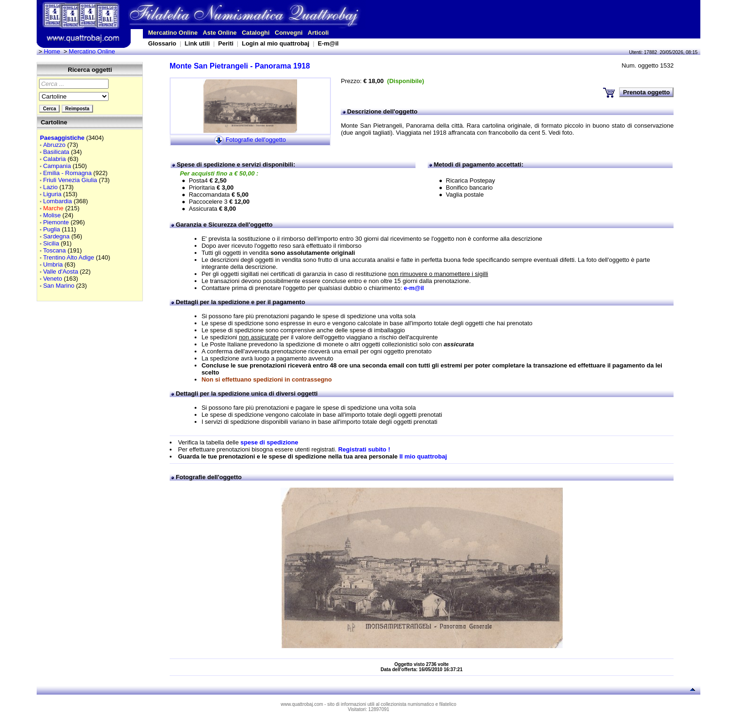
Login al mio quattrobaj (275, 43)
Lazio (50, 187)
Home (52, 51)
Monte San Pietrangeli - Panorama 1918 (240, 66)
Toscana (54, 250)
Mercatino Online (172, 32)
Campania (57, 165)
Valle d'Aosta (60, 271)
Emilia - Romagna (67, 172)
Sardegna (56, 236)
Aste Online (219, 32)
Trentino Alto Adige (68, 257)
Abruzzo (54, 144)
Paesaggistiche (62, 137)
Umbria (53, 264)
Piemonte (56, 222)
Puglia (51, 229)
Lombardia (57, 201)
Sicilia (51, 243)
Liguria (52, 194)
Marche (53, 208)
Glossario (162, 43)
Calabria (54, 158)
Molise (52, 215)
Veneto (53, 278)
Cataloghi (255, 32)
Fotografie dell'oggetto (256, 139)
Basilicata (56, 151)
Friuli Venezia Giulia (70, 180)
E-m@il (328, 43)
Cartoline (54, 122)
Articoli (318, 32)
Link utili (197, 43)
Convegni (289, 32)
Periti (226, 43)
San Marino (58, 285)
